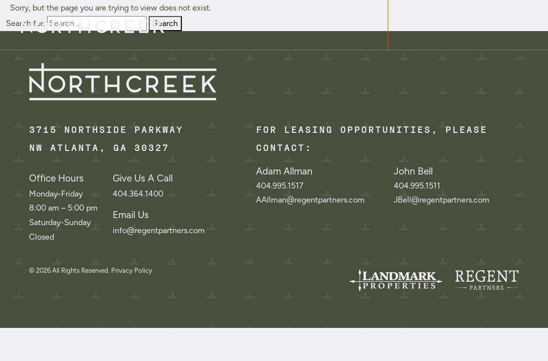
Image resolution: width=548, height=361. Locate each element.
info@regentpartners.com (159, 230)
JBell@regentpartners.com (441, 200)
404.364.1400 (138, 194)
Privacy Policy (131, 270)
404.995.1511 (417, 186)
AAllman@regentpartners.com (310, 200)
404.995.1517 (280, 186)
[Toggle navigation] (468, 25)
